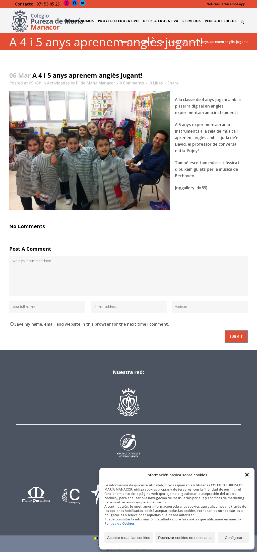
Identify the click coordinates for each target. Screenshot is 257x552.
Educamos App (233, 4)
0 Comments (132, 83)
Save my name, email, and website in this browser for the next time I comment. (91, 324)
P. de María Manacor (95, 83)
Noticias (213, 4)
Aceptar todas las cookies (128, 537)
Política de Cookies (119, 523)
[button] (246, 474)
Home (124, 41)
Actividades (177, 41)
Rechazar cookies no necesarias (185, 537)
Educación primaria (148, 41)
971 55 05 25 (48, 4)
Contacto (24, 4)
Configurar (233, 537)
